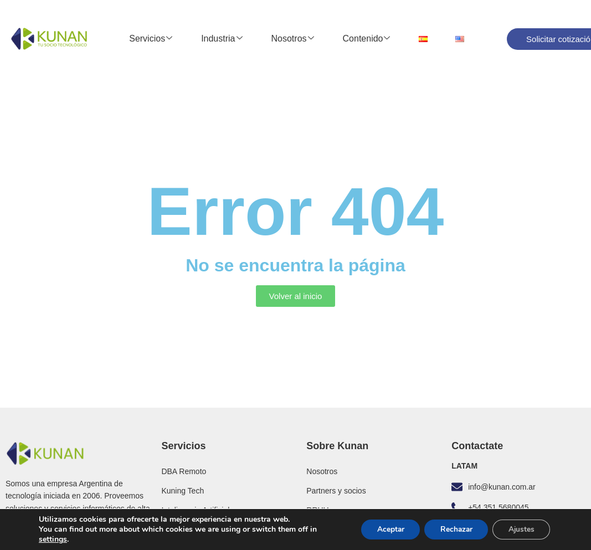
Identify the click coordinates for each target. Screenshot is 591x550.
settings (53, 539)
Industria (221, 39)
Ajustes (520, 529)
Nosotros (292, 39)
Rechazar (452, 529)
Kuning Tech (182, 490)
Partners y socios (336, 490)
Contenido (366, 39)
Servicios (150, 39)
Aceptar (384, 529)
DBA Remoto (183, 471)
